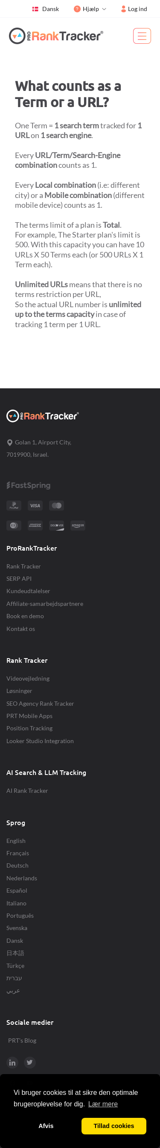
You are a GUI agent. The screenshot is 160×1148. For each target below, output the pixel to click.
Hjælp (86, 8)
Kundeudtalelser (28, 590)
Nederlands (21, 878)
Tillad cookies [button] (114, 1126)
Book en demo (25, 615)
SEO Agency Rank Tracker (40, 703)
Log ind (134, 8)
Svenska (16, 927)
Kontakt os (20, 628)
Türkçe (15, 965)
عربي (13, 990)
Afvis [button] (45, 1126)
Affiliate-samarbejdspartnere (44, 603)
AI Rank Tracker (27, 790)
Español (16, 890)
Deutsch (17, 865)
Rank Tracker (23, 566)
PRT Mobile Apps (29, 715)
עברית (14, 977)
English (16, 840)
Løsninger (19, 690)
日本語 (15, 952)
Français (17, 853)
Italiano (16, 903)
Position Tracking (29, 728)
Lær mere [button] (103, 1104)
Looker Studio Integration (40, 740)
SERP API (19, 578)
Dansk (45, 9)
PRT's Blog (22, 1040)
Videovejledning (27, 678)
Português (20, 915)
